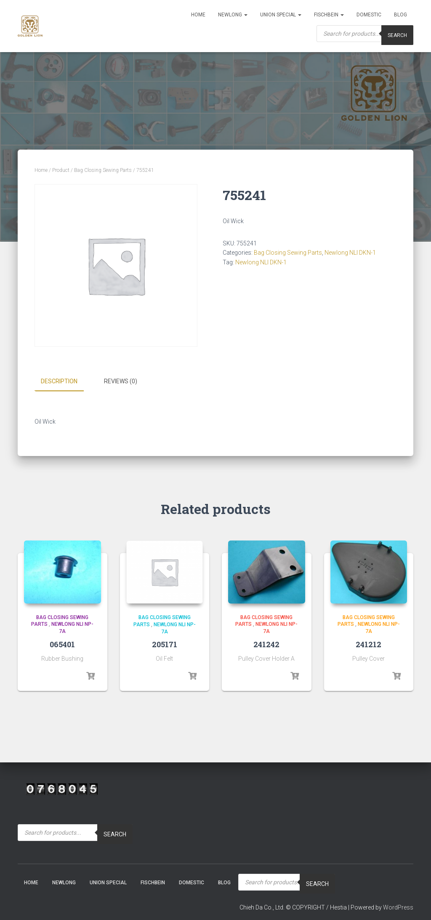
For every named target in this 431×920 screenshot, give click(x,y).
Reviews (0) (120, 381)
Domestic (369, 15)
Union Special (280, 15)
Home (198, 15)
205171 (164, 644)
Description (59, 381)
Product (60, 170)
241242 (266, 644)
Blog (400, 15)
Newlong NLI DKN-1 (350, 252)
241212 (368, 644)
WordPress (398, 907)
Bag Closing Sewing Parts (103, 170)
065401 (62, 644)
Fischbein (329, 15)
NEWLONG (232, 15)
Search (397, 35)
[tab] (65, 381)
